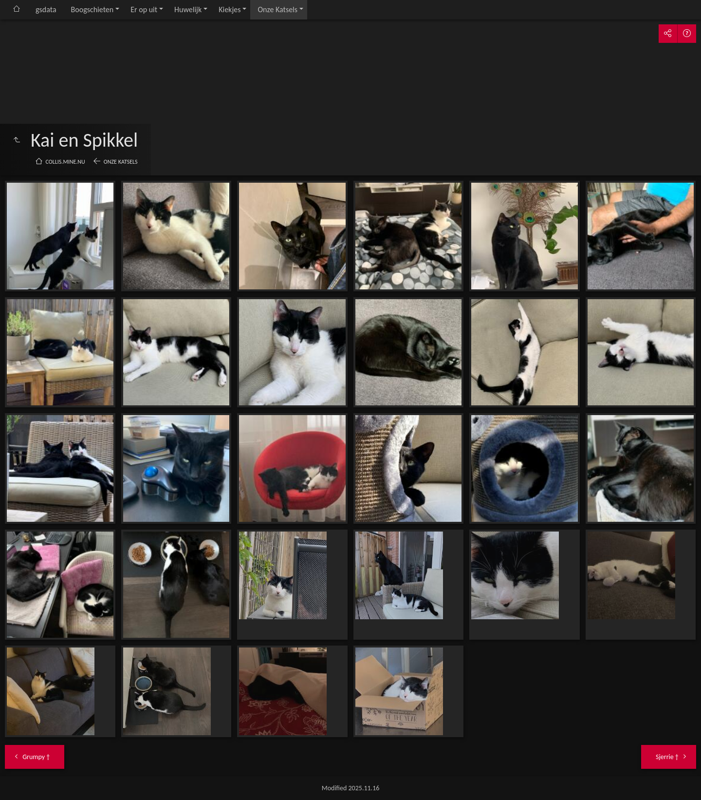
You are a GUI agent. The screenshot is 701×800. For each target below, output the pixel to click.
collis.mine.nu (65, 161)
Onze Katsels (277, 9)
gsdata (46, 9)
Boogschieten (92, 9)
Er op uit (143, 9)
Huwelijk (188, 9)
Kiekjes (229, 9)
